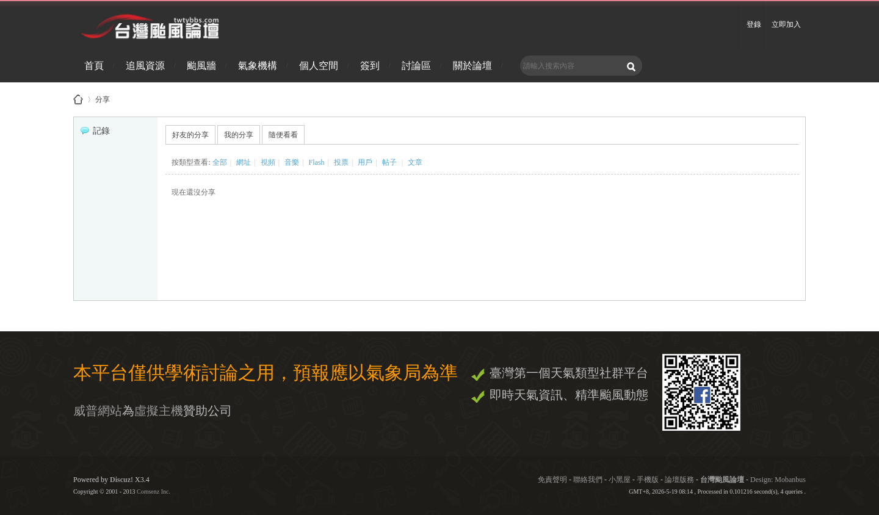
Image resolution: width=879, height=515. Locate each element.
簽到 (370, 65)
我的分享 (238, 135)
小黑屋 (620, 479)
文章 (415, 162)
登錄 (754, 24)
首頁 (94, 65)
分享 (102, 97)
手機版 (648, 479)
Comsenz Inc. (153, 491)
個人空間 (318, 65)
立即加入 (786, 24)
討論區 (416, 65)
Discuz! (121, 479)
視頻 (268, 162)
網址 (243, 162)
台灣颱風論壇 (723, 479)
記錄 (95, 130)
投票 (341, 162)
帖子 (389, 162)
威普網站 (97, 410)
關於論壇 (472, 65)
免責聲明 (552, 479)
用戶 (365, 162)
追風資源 (145, 65)
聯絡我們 (587, 479)
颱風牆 (201, 65)
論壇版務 (679, 479)
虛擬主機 (158, 410)
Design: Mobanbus (778, 479)
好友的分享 (190, 135)
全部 (219, 162)
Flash (316, 162)
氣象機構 (257, 65)
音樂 (291, 162)
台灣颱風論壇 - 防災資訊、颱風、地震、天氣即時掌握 (78, 99)
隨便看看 (283, 135)
